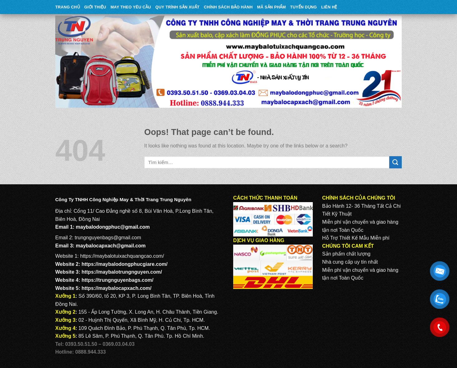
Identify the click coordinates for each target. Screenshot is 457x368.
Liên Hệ (329, 7)
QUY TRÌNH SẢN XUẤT (177, 7)
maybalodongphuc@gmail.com (113, 227)
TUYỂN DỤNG (303, 7)
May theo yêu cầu (131, 7)
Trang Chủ (67, 7)
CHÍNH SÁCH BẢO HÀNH (228, 7)
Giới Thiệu (95, 7)
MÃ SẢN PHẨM (271, 7)
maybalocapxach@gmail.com (111, 245)
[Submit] (395, 162)
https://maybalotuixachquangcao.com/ (122, 256)
